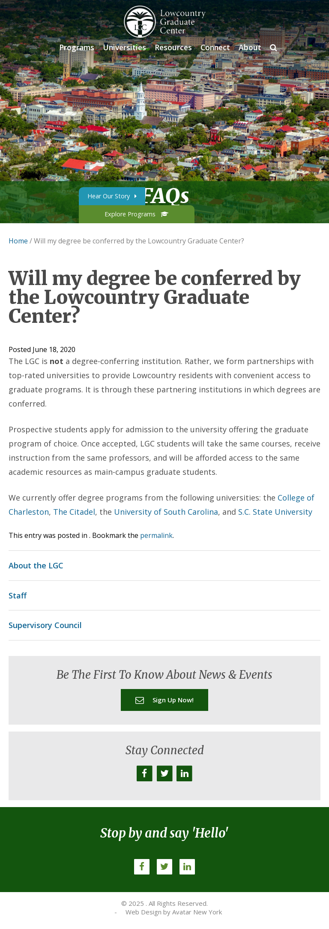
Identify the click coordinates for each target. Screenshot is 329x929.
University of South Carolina (166, 512)
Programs (76, 47)
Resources (173, 47)
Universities (124, 47)
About (250, 47)
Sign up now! (164, 699)
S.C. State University (275, 512)
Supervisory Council (45, 625)
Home (18, 241)
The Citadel (74, 512)
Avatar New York (197, 912)
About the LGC (36, 565)
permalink (156, 535)
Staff (18, 595)
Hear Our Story (112, 196)
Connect (215, 47)
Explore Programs (136, 214)
